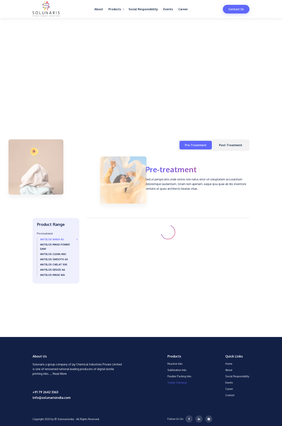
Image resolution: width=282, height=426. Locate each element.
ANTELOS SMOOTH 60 (54, 259)
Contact (230, 395)
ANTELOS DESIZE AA (52, 269)
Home (228, 363)
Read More (60, 373)
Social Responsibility (143, 9)
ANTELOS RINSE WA (52, 274)
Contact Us (236, 9)
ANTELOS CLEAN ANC (53, 254)
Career (183, 9)
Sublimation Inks (177, 370)
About (98, 9)
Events (168, 9)
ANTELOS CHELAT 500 (53, 264)
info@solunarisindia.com (51, 398)
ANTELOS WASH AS (52, 239)
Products (115, 9)
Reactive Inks (175, 363)
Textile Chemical (177, 382)
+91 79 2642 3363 (45, 392)
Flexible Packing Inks (179, 376)
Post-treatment (230, 145)
